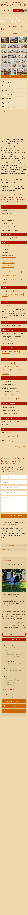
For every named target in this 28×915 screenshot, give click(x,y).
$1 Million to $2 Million (10, 436)
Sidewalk (5, 373)
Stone (20, 279)
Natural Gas (6, 355)
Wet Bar (20, 275)
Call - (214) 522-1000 (11, 701)
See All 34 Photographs (14, 76)
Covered (5, 294)
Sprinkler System (17, 395)
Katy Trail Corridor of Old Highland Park (14, 448)
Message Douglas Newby (14, 515)
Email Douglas (9, 711)
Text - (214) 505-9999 (11, 706)
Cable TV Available (8, 262)
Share (14, 33)
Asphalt (17, 366)
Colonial (9, 440)
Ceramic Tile (13, 279)
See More (5, 605)
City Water (14, 370)
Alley (16, 363)
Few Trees (16, 391)
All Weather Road (8, 366)
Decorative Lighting (9, 265)
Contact (18, 11)
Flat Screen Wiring (8, 269)
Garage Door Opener (16, 294)
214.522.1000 (17, 202)
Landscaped (6, 395)
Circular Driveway (19, 291)
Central (16, 351)
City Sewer (6, 370)
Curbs (21, 370)
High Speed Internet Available (12, 272)
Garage (5, 298)
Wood (5, 282)
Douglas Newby (6, 560)
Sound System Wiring (9, 275)
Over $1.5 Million (12, 433)
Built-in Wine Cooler (9, 259)
